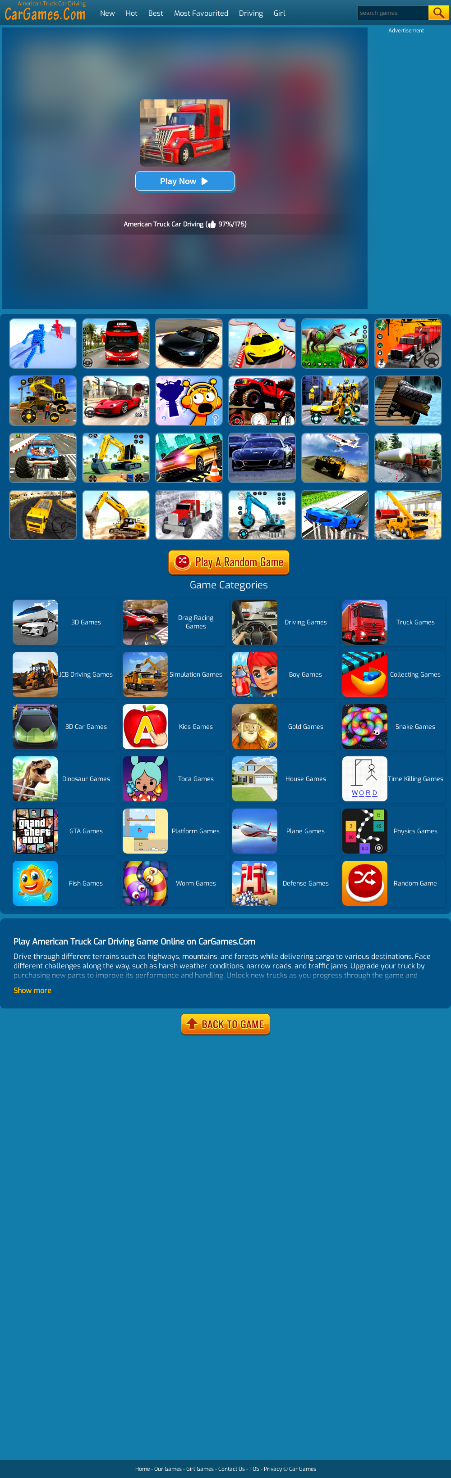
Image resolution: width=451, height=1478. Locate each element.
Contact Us (231, 1469)
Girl (279, 13)
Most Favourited (201, 13)
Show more (32, 990)
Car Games (302, 1469)
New (107, 13)
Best (155, 13)
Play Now (185, 181)
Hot (132, 13)
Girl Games (200, 1469)
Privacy (273, 1469)
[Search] (393, 12)
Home (142, 1469)
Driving (251, 13)
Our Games (168, 1469)
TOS (254, 1469)
